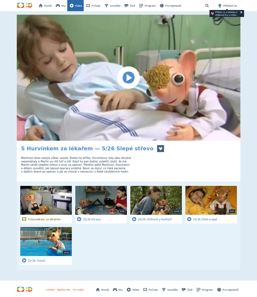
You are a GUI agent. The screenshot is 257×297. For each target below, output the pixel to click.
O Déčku (50, 289)
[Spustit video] (128, 78)
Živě (129, 5)
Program (147, 5)
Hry (60, 5)
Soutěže (112, 5)
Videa (75, 5)
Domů (45, 5)
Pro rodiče (78, 289)
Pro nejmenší (170, 5)
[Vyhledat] (207, 5)
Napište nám (63, 289)
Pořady (92, 5)
